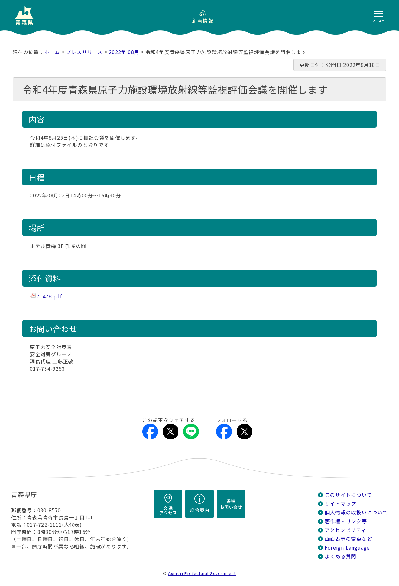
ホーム (52, 52)
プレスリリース (84, 52)
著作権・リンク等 (346, 521)
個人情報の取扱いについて (356, 512)
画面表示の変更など (348, 538)
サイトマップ (341, 503)
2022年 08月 (124, 52)
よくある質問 (341, 556)
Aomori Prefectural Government (202, 573)
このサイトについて (348, 494)
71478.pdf (49, 296)
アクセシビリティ (345, 530)
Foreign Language (347, 547)
